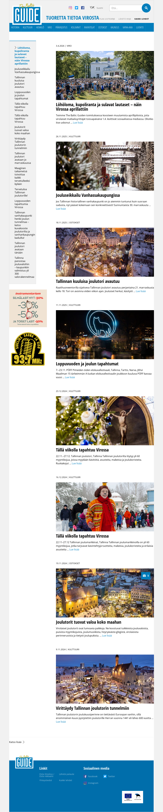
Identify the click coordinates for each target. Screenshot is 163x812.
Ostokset (102, 27)
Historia (15, 27)
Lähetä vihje (124, 19)
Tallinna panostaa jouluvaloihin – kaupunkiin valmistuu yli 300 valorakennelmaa (24, 267)
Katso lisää (15, 742)
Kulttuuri (28, 27)
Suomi (100, 7)
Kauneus (115, 27)
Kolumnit (76, 27)
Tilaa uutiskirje (107, 19)
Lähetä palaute (66, 774)
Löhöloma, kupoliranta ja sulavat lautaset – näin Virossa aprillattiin (23, 55)
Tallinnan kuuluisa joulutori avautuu (20, 82)
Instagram (93, 783)
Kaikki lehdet (142, 19)
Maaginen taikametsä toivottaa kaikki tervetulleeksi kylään (22, 176)
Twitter (111, 776)
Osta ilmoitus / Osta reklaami (46, 775)
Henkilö (40, 27)
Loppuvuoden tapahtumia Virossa (22, 204)
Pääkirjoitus (61, 27)
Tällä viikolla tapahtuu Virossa (21, 107)
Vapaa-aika (128, 27)
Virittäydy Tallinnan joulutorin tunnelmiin (21, 143)
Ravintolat (89, 27)
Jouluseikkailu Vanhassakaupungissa (27, 70)
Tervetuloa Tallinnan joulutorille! (21, 192)
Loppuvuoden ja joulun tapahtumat (22, 95)
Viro (50, 27)
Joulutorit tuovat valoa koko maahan (22, 130)
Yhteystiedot (45, 780)
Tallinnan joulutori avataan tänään (20, 247)
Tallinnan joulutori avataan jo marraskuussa (23, 158)
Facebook (92, 776)
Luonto (140, 27)
